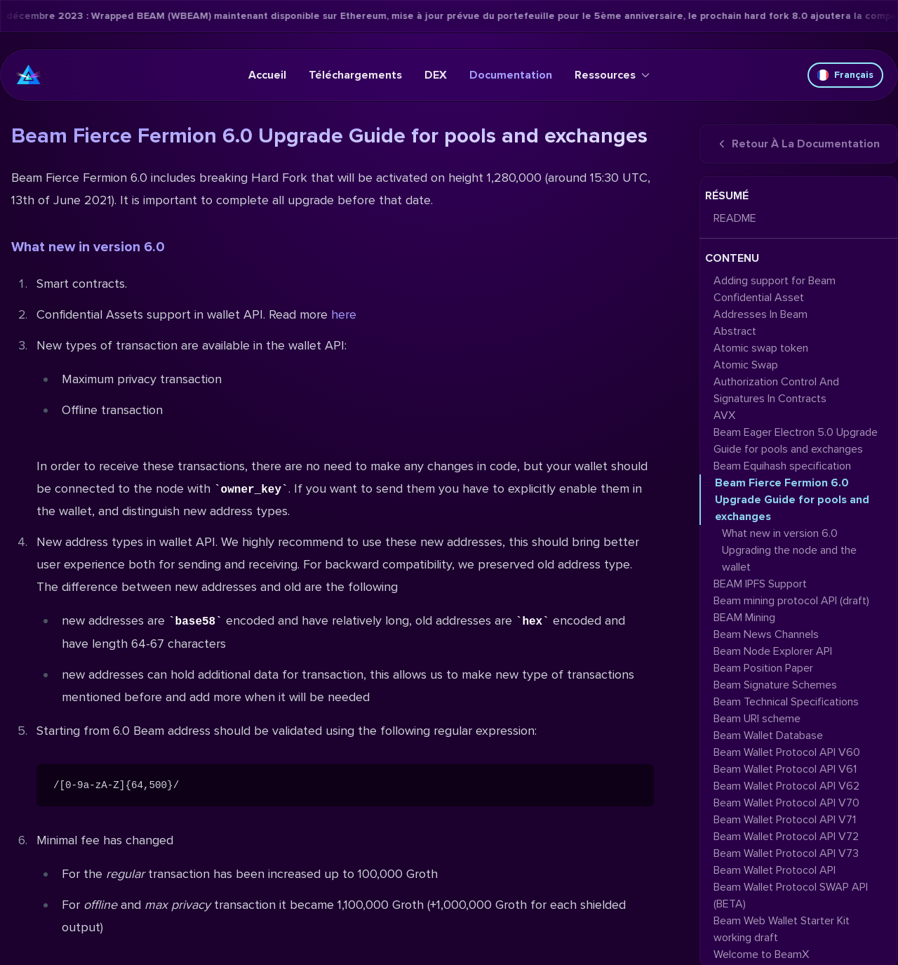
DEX (435, 75)
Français (845, 75)
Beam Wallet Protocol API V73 (786, 853)
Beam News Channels (766, 634)
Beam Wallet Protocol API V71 (784, 820)
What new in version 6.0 (88, 247)
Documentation (510, 75)
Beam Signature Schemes (775, 685)
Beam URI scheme (756, 719)
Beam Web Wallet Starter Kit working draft (781, 929)
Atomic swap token (760, 348)
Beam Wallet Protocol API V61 (785, 769)
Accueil (267, 75)
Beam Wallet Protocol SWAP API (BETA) (790, 895)
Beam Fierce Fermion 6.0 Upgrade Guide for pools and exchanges (792, 500)
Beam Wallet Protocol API (774, 870)
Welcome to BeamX (761, 954)
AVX (724, 415)
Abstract (734, 331)
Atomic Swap (745, 365)
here (343, 314)
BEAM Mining (744, 618)
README (734, 218)
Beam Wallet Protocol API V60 (786, 752)
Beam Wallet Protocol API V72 (786, 837)
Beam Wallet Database (768, 735)
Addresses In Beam (760, 314)
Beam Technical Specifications (786, 702)
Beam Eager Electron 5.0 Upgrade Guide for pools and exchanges (795, 440)
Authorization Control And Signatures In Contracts (776, 390)
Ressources (612, 75)
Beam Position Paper (763, 668)
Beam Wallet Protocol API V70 (786, 803)
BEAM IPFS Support (760, 584)
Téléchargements (355, 75)
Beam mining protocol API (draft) (791, 601)
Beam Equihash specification (782, 466)
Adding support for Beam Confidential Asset (774, 289)
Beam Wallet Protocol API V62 (786, 786)
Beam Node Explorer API (772, 651)
